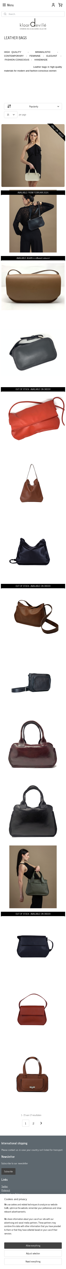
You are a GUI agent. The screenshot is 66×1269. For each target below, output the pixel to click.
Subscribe (8, 1171)
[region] (33, 1220)
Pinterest (5, 1190)
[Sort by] (33, 106)
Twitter (4, 1186)
